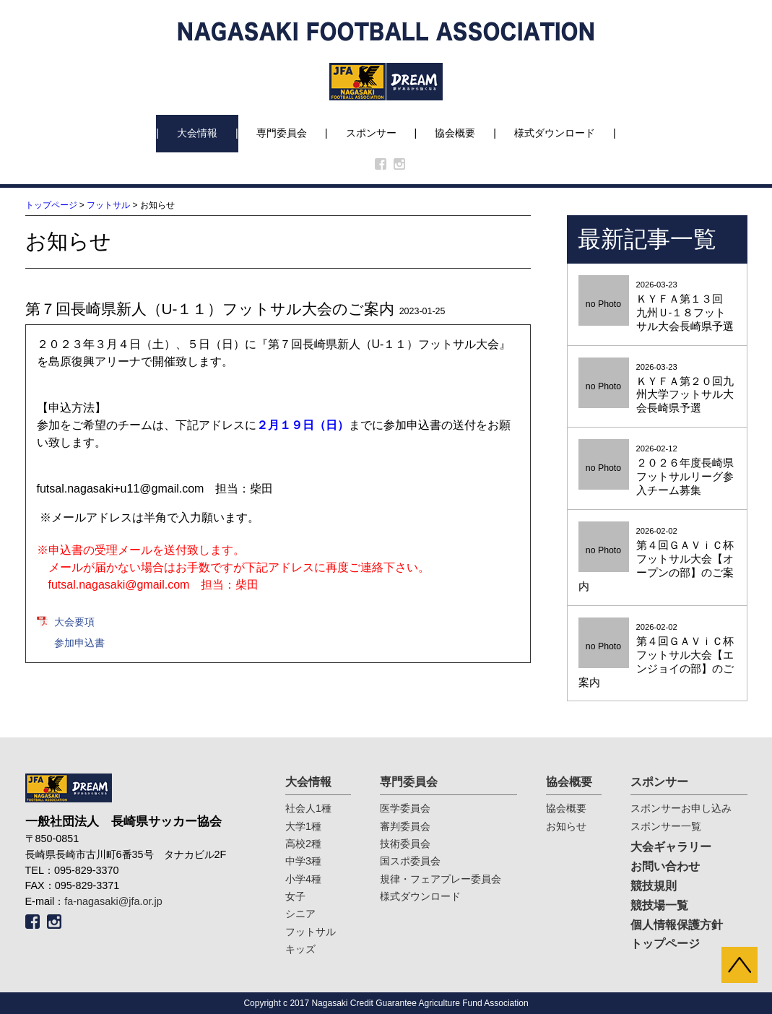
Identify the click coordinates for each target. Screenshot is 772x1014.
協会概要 (455, 133)
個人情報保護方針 (676, 925)
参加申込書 (79, 643)
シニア (300, 913)
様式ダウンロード (554, 133)
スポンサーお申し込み (681, 808)
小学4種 (303, 879)
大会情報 (197, 133)
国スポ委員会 (410, 861)
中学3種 (303, 861)
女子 (295, 896)
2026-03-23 (657, 307)
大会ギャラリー (670, 847)
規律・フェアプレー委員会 (440, 879)
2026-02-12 (657, 471)
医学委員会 (405, 808)
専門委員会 (281, 133)
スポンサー (371, 133)
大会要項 (74, 622)
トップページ (51, 205)
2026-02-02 (657, 560)
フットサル (108, 205)
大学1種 (303, 826)
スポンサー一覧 (665, 826)
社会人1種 (308, 808)
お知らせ (566, 826)
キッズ (300, 949)
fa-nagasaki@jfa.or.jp (113, 901)
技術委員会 (405, 843)
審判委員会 (405, 826)
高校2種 (303, 843)
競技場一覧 (659, 905)
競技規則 (653, 886)
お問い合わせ (665, 866)
